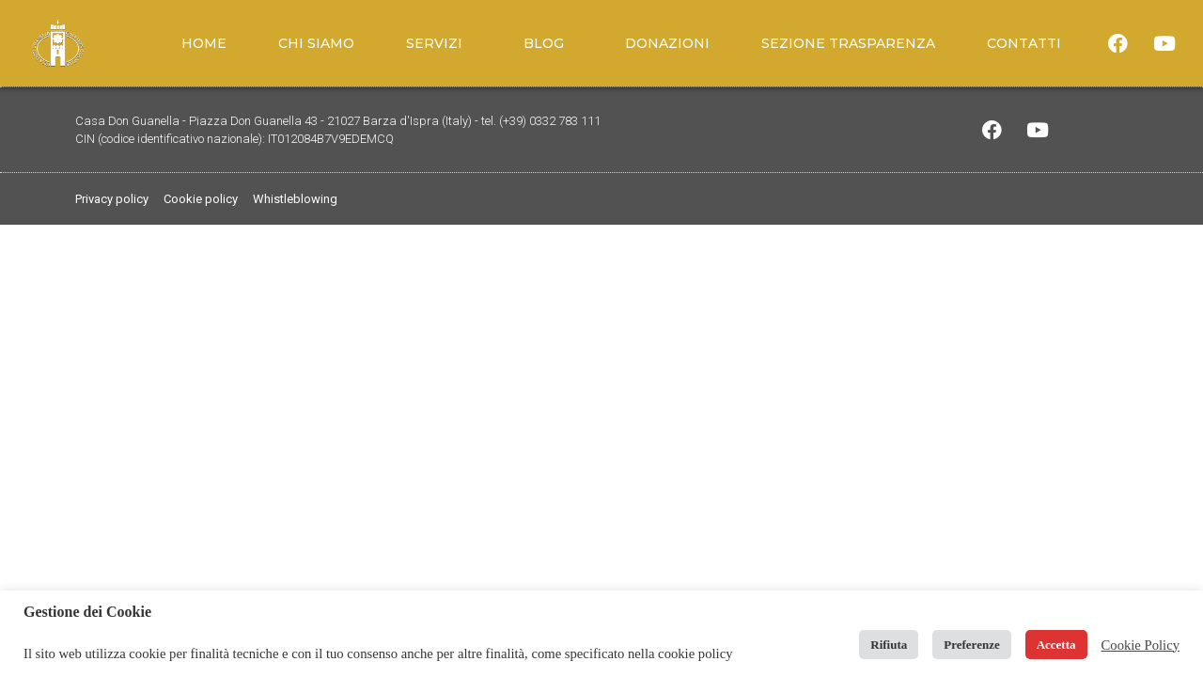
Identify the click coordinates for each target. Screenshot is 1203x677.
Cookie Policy (1140, 645)
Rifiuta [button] (888, 645)
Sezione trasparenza (848, 43)
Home (204, 43)
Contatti (1024, 43)
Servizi (439, 43)
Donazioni (667, 43)
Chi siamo (316, 43)
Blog (548, 43)
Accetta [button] (1056, 645)
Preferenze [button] (971, 645)
